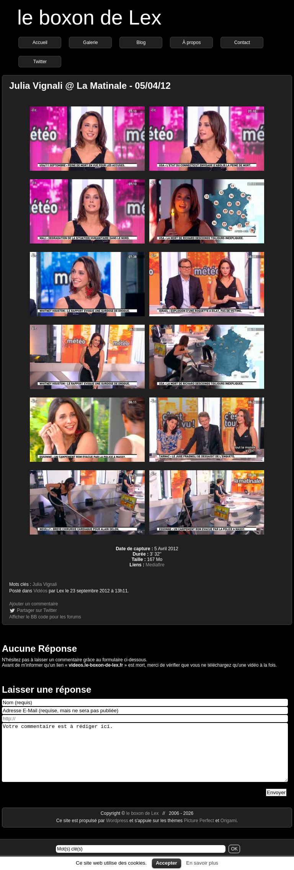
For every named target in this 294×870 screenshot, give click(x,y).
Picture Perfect (199, 832)
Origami (228, 832)
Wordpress (117, 832)
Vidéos (40, 591)
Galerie (90, 42)
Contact (242, 42)
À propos (191, 42)
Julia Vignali (45, 584)
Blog (140, 42)
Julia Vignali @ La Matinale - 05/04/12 (90, 85)
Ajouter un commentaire (33, 604)
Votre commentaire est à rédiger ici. (145, 758)
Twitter (40, 61)
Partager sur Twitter (37, 610)
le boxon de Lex (89, 17)
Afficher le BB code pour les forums (45, 617)
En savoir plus (202, 863)
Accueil (40, 42)
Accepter (166, 863)
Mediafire (154, 564)
